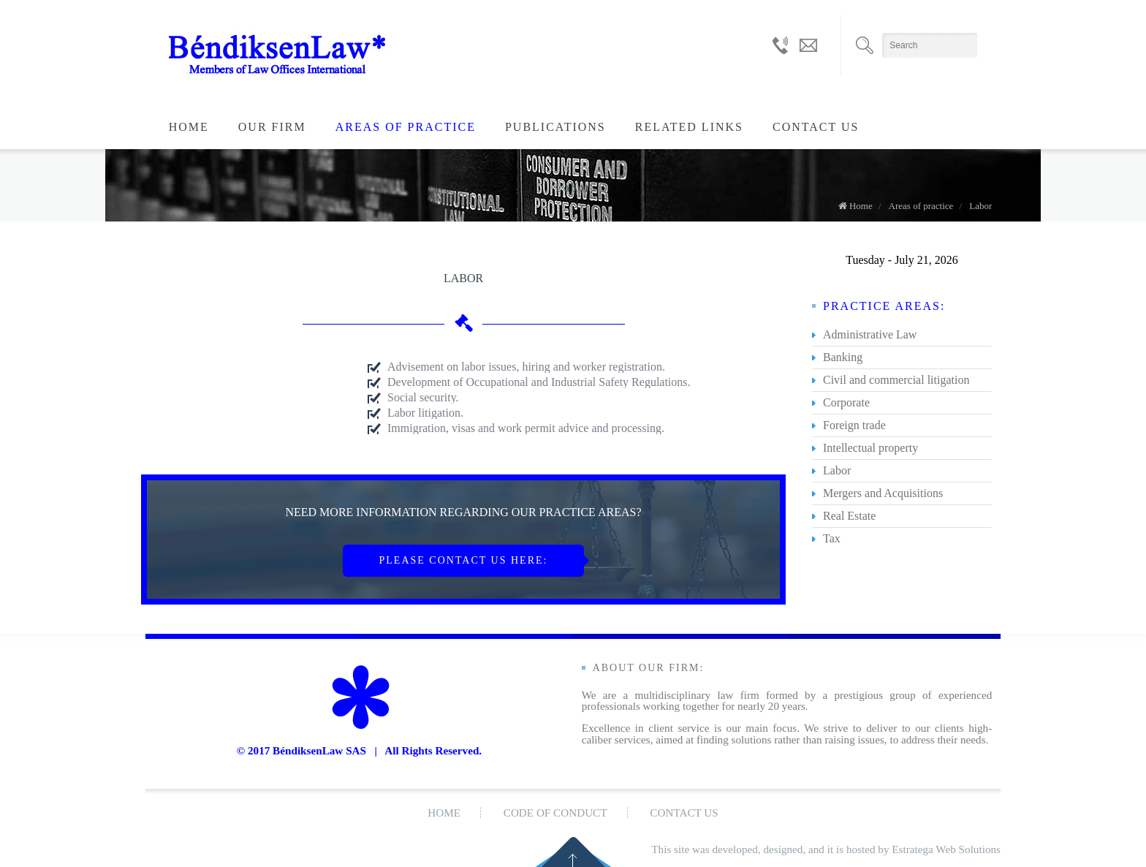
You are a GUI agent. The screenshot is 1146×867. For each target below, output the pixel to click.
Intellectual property (870, 448)
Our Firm (272, 127)
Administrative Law (870, 334)
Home (189, 127)
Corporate (846, 402)
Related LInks (689, 127)
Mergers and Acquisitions (883, 493)
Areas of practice (405, 127)
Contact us (816, 127)
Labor (980, 205)
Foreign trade (854, 425)
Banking (842, 357)
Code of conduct (555, 812)
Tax (831, 538)
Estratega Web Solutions (946, 849)
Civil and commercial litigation (896, 380)
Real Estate (849, 516)
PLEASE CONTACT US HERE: (463, 560)
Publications (555, 127)
